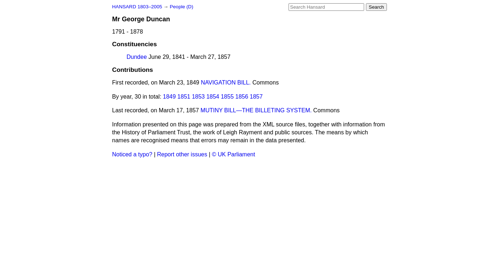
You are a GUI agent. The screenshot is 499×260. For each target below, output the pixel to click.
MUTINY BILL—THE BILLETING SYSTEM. (256, 110)
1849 (169, 97)
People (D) (181, 6)
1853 (198, 97)
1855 (227, 97)
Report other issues (182, 154)
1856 (241, 97)
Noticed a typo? (132, 154)
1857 (256, 97)
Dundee (137, 57)
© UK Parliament (233, 154)
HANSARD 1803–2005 (137, 6)
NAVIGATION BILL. (226, 82)
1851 (184, 97)
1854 (212, 97)
